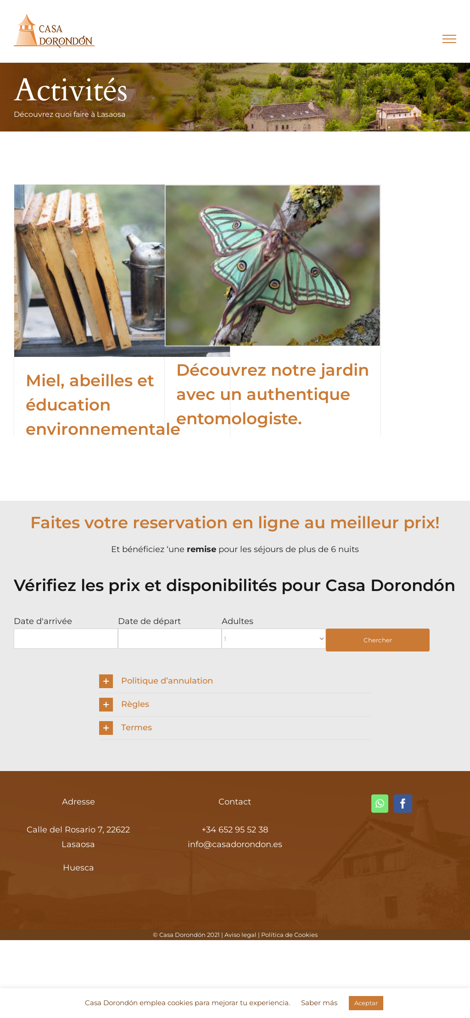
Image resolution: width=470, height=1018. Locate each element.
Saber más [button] (319, 1002)
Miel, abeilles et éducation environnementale (103, 405)
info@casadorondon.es (235, 844)
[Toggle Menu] (449, 39)
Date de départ (149, 621)
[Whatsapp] (379, 803)
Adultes (237, 621)
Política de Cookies (289, 934)
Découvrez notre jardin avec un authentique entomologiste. (272, 394)
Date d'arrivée (43, 621)
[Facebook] (403, 803)
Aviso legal (240, 934)
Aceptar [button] (366, 1003)
